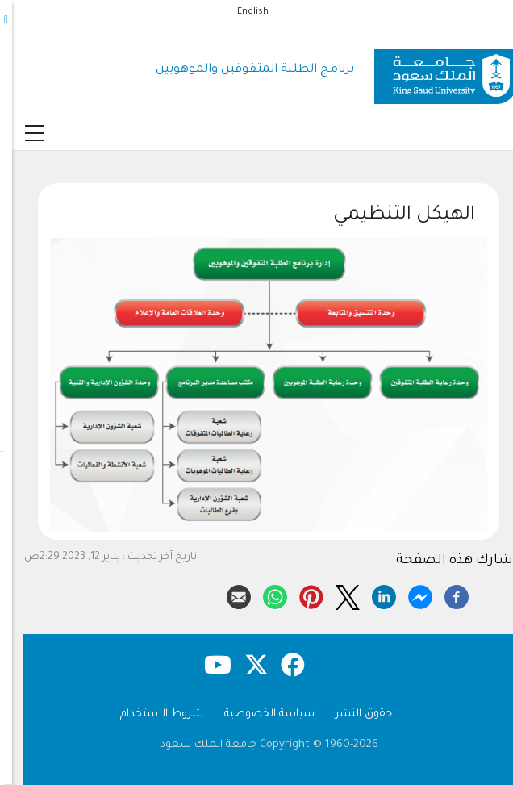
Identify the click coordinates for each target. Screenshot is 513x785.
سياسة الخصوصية (257, 714)
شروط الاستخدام (149, 714)
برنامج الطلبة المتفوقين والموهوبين (243, 70)
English (240, 12)
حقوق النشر (351, 714)
